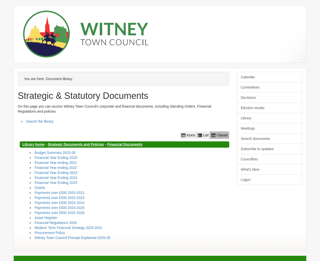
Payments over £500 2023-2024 (59, 203)
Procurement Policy (49, 233)
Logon (245, 180)
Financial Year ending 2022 (55, 168)
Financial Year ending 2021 (55, 163)
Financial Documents (124, 144)
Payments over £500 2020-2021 (59, 193)
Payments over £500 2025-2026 (59, 213)
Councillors (249, 159)
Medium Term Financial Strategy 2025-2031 (68, 228)
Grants (39, 188)
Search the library (40, 121)
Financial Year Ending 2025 (55, 183)
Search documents (255, 139)
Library (246, 118)
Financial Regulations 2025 (55, 223)
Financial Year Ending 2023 (55, 173)
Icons (188, 135)
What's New (250, 169)
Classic (219, 135)
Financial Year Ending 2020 (55, 158)
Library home (33, 144)
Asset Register (45, 218)
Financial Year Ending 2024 (55, 178)
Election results (252, 108)
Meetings (248, 128)
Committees (250, 87)
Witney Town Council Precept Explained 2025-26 (72, 238)
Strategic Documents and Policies (76, 144)
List (203, 135)
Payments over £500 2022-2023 (59, 198)
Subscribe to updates (257, 149)
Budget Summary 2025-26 (54, 153)
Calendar (248, 77)
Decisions (248, 98)
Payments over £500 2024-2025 (59, 208)
